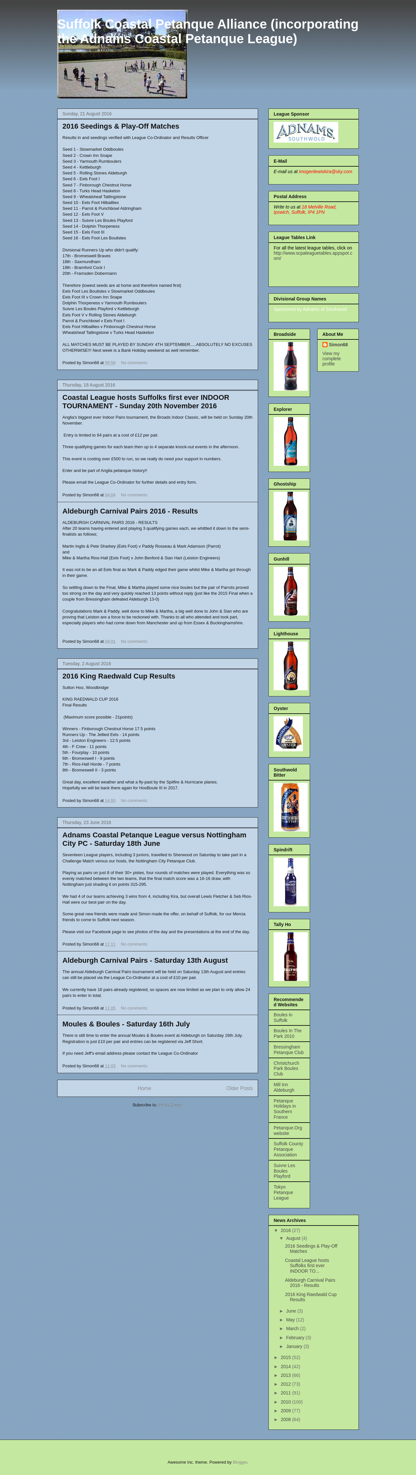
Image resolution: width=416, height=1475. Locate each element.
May (291, 1319)
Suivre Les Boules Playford (284, 1171)
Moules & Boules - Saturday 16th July (126, 1024)
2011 (286, 1392)
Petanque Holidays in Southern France (285, 1109)
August (293, 1238)
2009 (286, 1410)
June (291, 1311)
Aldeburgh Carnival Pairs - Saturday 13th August (145, 960)
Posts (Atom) (170, 1104)
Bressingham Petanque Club (289, 1049)
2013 (286, 1375)
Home (144, 1088)
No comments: (135, 362)
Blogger (240, 1462)
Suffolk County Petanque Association (288, 1149)
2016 (286, 1230)
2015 (286, 1357)
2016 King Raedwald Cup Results (118, 676)
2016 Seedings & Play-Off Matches (120, 126)
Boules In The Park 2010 (288, 1033)
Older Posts (240, 1088)
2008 (286, 1419)
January (295, 1346)
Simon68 (338, 344)
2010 (286, 1402)
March (293, 1328)
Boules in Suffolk (283, 1017)
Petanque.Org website (288, 1130)
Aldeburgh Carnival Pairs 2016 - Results (130, 511)
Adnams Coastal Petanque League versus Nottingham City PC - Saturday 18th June (154, 839)
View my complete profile (331, 358)
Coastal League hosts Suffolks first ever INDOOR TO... (307, 1266)
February (296, 1337)
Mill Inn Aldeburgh (284, 1087)
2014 (286, 1366)
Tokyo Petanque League (283, 1192)
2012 (286, 1384)
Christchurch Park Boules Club (286, 1069)
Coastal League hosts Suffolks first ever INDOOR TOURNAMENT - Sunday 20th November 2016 (145, 401)
